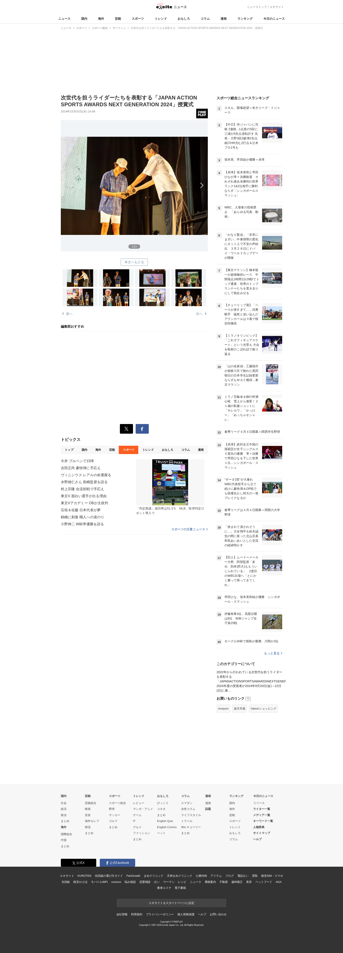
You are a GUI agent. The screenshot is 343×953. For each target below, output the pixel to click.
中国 (63, 840)
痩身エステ (164, 887)
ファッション (141, 833)
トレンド (161, 18)
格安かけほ (80, 882)
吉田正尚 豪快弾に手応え (81, 468)
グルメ (137, 827)
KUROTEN (84, 875)
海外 (101, 18)
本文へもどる (134, 262)
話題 (208, 809)
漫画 (223, 18)
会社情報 (122, 914)
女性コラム (188, 809)
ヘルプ (257, 839)
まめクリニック (153, 875)
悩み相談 (130, 882)
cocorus (116, 882)
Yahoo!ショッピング (263, 708)
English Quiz (165, 821)
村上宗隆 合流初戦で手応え (82, 489)
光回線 (65, 882)
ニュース (64, 18)
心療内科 (201, 875)
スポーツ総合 (117, 803)
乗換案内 (210, 882)
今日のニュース (274, 18)
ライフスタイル (191, 815)
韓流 (88, 827)
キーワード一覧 (263, 821)
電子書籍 (180, 887)
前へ (69, 314)
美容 (249, 882)
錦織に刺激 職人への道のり (82, 517)
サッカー (114, 815)
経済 (63, 809)
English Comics (167, 827)
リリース (259, 803)
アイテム (216, 875)
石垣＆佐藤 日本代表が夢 (81, 510)
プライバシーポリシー (160, 914)
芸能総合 (90, 803)
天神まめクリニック (179, 875)
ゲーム (137, 815)
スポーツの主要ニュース (189, 529)
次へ (134, 180)
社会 (63, 803)
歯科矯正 (237, 882)
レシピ (182, 882)
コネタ (161, 809)
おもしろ (184, 18)
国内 (84, 18)
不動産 (223, 882)
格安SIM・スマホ (272, 875)
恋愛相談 (144, 882)
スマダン (186, 803)
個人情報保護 (185, 914)
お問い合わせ (218, 914)
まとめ (65, 821)
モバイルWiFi (99, 882)
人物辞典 (258, 827)
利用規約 (136, 914)
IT (134, 821)
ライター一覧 (261, 809)
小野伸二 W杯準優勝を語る (82, 524)
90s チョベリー (191, 827)
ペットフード (263, 882)
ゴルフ (113, 821)
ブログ (229, 875)
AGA (279, 882)
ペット (161, 833)
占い (157, 882)
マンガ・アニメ (143, 809)
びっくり (162, 803)
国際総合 (66, 834)
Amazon (223, 708)
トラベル (186, 821)
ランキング (245, 18)
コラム (205, 18)
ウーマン (168, 882)
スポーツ (138, 18)
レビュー (138, 803)
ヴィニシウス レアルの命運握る (86, 475)
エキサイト (277, 7)
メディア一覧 (261, 815)
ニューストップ (257, 7)
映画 (88, 809)
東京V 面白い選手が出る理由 (84, 496)
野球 (112, 809)
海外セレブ (92, 821)
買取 (255, 875)
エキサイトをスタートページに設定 (171, 903)
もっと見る (273, 653)
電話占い (242, 875)
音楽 (88, 815)
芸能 (118, 18)
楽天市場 (239, 708)
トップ (69, 449)
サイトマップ (261, 833)
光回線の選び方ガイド (109, 875)
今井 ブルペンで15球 (77, 461)
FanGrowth (133, 875)
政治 (63, 815)
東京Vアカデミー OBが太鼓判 (84, 503)
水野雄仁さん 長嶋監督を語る (84, 482)
